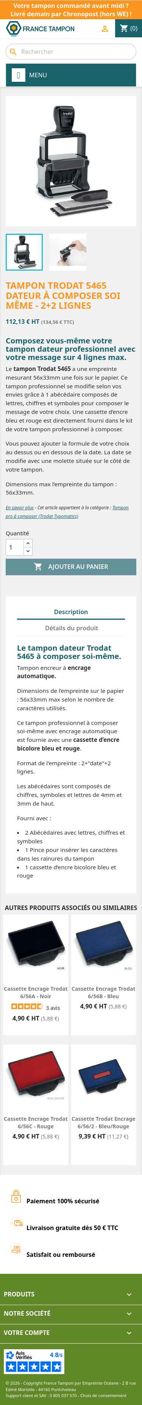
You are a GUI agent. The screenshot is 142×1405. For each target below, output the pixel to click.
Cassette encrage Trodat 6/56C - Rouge (36, 1122)
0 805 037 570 (63, 1395)
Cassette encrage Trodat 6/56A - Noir (36, 992)
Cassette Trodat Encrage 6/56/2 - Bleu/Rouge (104, 1122)
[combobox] (71, 52)
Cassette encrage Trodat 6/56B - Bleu (104, 992)
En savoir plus (20, 507)
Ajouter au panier (71, 567)
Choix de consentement (103, 1395)
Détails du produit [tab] (71, 628)
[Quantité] (15, 547)
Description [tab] (71, 612)
